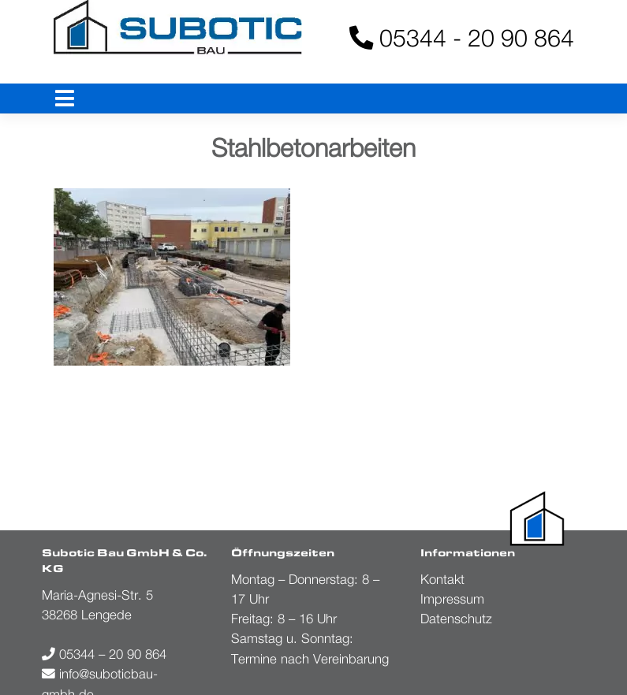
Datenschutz (456, 618)
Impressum (452, 599)
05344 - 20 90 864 (461, 37)
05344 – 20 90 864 (104, 654)
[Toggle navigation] (65, 99)
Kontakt (442, 579)
